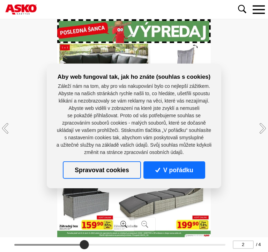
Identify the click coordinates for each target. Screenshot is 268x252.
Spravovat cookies (102, 170)
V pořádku (174, 170)
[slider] (84, 244)
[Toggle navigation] (258, 9)
